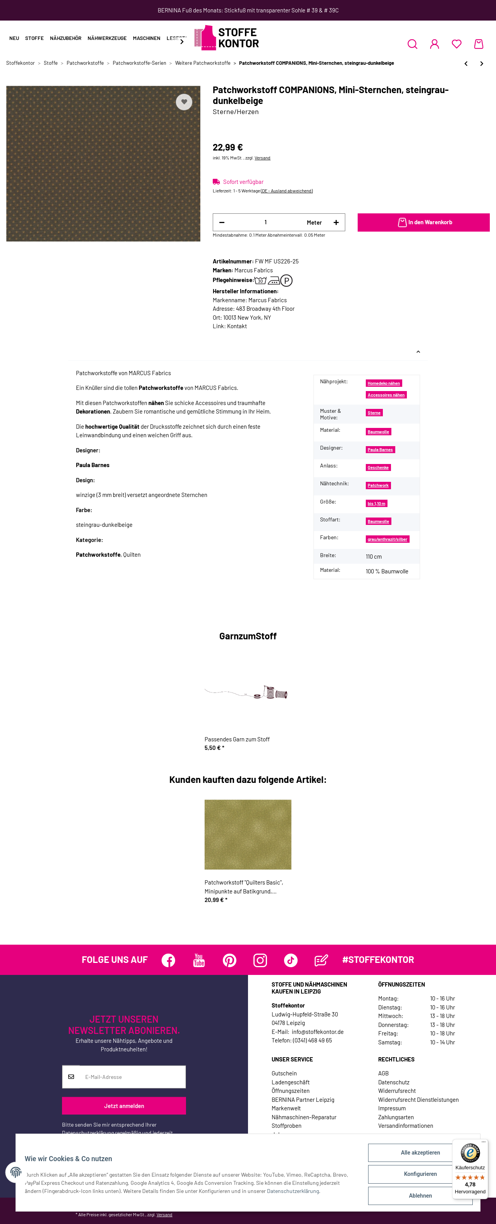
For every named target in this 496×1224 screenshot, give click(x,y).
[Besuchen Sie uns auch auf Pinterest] (229, 960)
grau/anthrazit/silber (387, 539)
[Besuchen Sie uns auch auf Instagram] (260, 960)
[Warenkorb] (479, 44)
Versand (262, 157)
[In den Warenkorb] (424, 222)
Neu (14, 38)
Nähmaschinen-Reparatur (304, 1116)
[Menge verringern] (222, 222)
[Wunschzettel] (457, 44)
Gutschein (284, 1073)
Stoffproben (286, 1125)
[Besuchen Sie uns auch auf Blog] (321, 960)
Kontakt (237, 325)
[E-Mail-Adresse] (132, 1076)
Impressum (392, 1108)
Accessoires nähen (386, 394)
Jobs (278, 1134)
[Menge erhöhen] (336, 222)
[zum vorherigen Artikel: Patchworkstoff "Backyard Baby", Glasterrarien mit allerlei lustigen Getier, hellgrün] (466, 63)
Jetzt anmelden (124, 1105)
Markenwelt (286, 1108)
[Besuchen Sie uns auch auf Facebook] (168, 960)
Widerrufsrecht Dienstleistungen (418, 1099)
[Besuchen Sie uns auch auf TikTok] (291, 960)
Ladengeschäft (291, 1082)
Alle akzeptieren (416, 1156)
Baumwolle (378, 431)
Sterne (374, 412)
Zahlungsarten (396, 1116)
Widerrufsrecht (397, 1090)
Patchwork (378, 485)
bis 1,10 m (376, 503)
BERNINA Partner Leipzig (303, 1099)
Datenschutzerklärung (88, 1132)
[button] (412, 44)
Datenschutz (394, 1082)
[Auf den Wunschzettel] (184, 102)
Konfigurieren (416, 1176)
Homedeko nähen (384, 383)
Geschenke (378, 467)
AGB (383, 1073)
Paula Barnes (380, 449)
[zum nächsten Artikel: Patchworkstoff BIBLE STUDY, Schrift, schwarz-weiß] (482, 63)
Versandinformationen (405, 1125)
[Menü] (483, 1143)
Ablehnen (416, 1196)
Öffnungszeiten (291, 1090)
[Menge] (265, 222)
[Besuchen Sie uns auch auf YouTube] (199, 960)
